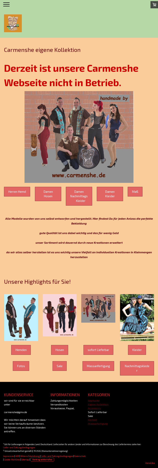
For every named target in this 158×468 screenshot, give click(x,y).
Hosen (59, 350)
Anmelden (150, 463)
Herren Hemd (17, 191)
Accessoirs (94, 408)
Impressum (8, 456)
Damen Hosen (48, 194)
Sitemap (25, 459)
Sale (59, 366)
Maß (135, 191)
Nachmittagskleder (137, 368)
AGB (17, 456)
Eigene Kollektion (98, 404)
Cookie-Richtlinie (12, 459)
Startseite (94, 400)
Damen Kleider (110, 194)
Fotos (21, 366)
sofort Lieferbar (98, 350)
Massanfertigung (98, 366)
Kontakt (92, 419)
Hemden (21, 350)
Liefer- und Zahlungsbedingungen (19, 447)
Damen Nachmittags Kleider (79, 196)
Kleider (137, 350)
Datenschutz (80, 456)
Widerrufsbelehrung (30, 456)
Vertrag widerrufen (42, 459)
